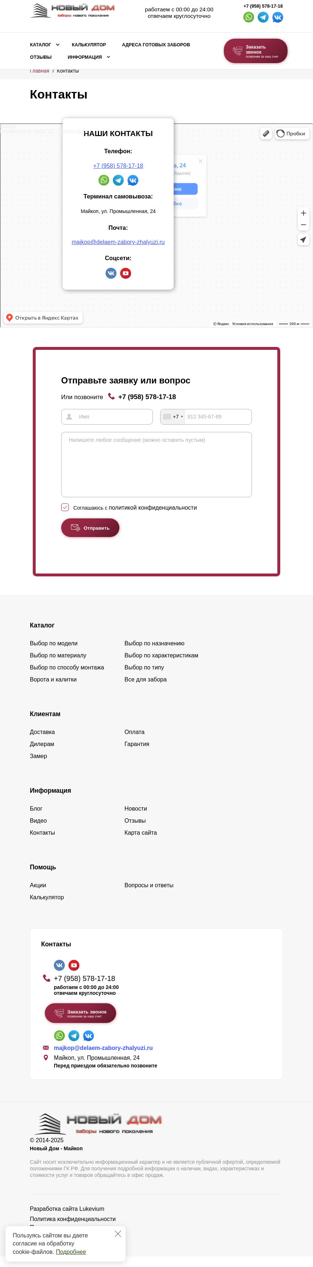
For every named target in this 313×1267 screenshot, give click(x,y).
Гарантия (136, 755)
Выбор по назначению (154, 654)
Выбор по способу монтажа (67, 678)
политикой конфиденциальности (153, 518)
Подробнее (71, 1252)
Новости (135, 819)
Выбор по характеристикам (161, 666)
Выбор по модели (54, 654)
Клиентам (45, 724)
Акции (38, 896)
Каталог (40, 44)
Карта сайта (140, 843)
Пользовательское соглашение (72, 1238)
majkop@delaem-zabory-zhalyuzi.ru (118, 242)
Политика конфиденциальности (73, 1230)
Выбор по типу (144, 678)
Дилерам (42, 755)
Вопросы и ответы (149, 896)
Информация (85, 57)
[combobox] (173, 416)
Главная (39, 71)
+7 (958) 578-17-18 (263, 6)
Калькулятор (89, 44)
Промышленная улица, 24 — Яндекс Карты (44, 131)
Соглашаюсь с (135, 518)
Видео (38, 831)
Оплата (134, 742)
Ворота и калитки (53, 690)
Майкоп (7, 125)
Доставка (42, 742)
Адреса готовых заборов (156, 44)
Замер (38, 767)
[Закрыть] (118, 1234)
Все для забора (145, 690)
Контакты (42, 843)
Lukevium (91, 1219)
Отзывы (41, 57)
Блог (36, 819)
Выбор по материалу (58, 666)
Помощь (43, 877)
